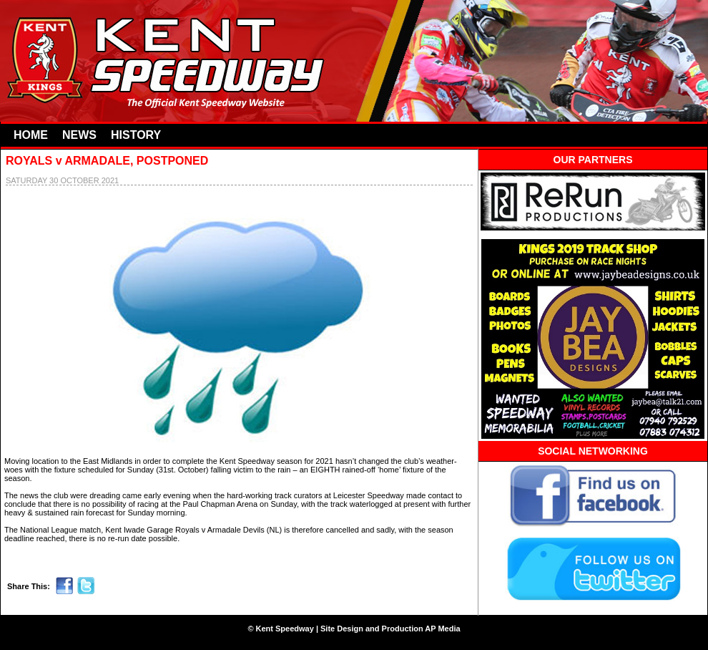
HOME (31, 135)
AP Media (442, 628)
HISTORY (136, 135)
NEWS (79, 135)
